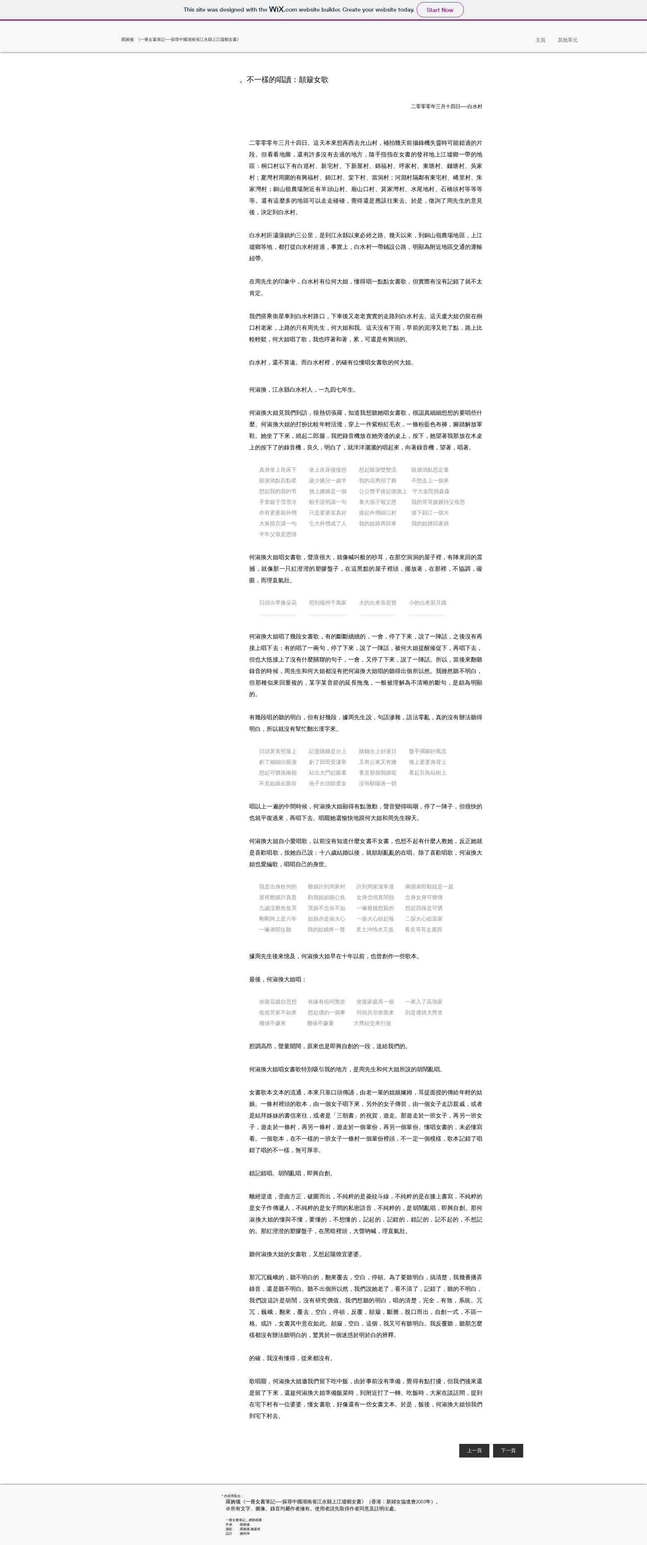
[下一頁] (508, 1451)
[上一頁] (474, 1451)
